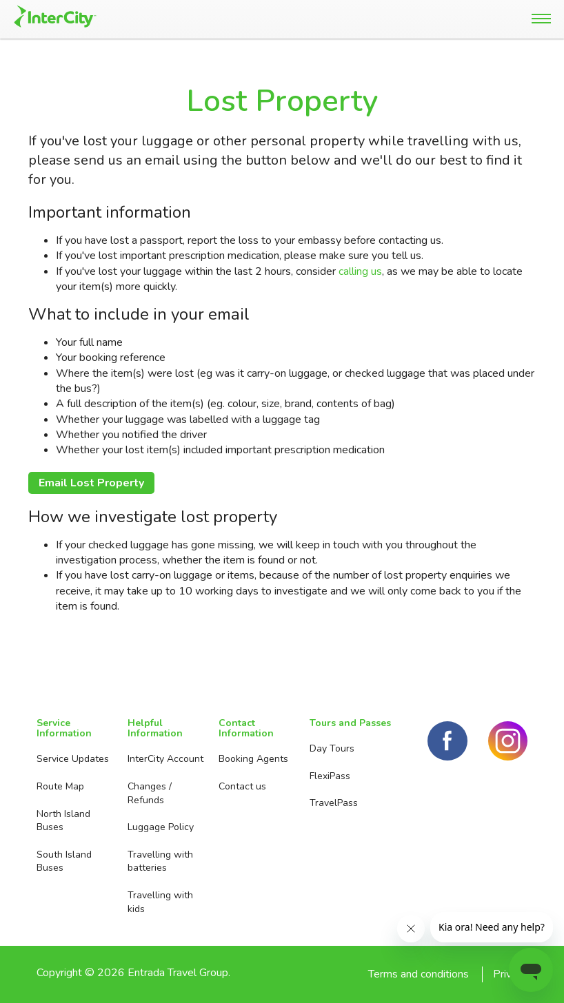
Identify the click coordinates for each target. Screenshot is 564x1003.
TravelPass (334, 802)
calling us (360, 271)
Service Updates (73, 758)
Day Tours (332, 748)
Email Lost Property (91, 482)
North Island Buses (63, 820)
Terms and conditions (418, 974)
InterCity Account (165, 758)
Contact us (242, 786)
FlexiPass (330, 776)
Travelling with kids (160, 902)
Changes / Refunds (150, 793)
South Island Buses (64, 861)
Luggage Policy (161, 827)
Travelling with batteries (160, 861)
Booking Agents (253, 758)
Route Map (60, 786)
